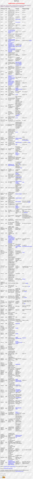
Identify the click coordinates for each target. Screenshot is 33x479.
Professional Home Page (8, 468)
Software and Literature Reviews (10, 466)
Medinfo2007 (17, 364)
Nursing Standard (17, 19)
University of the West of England (18, 62)
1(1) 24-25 (24, 337)
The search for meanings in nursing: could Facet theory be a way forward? (11, 31)
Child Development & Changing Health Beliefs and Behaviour (11, 50)
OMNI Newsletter (18, 142)
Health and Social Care (18, 64)
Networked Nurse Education (11, 125)
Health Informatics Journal (17, 153)
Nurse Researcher (17, 412)
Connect (25, 291)
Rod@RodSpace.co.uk (19, 471)
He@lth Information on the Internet (18, 89)
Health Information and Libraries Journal (18, 380)
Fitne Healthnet (18, 201)
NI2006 (16, 328)
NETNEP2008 (18, 397)
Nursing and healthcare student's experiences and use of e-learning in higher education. (11, 462)
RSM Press (26, 212)
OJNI (23, 182)
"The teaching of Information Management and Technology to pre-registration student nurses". (11, 45)
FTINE (29, 202)
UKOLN (23, 279)
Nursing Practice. (17, 22)
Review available (17, 115)
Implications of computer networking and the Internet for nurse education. (11, 77)
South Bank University (18, 46)
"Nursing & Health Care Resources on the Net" (11, 40)
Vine (29, 286)
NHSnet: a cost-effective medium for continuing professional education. (11, 82)
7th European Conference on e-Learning (18, 390)
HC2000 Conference (17, 174)
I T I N (16, 94)
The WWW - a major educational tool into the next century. (11, 68)
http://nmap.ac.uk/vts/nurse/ (27, 246)
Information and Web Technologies (11, 165)
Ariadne (26, 283)
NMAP (30, 40)
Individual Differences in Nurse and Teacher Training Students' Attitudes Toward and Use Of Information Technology (11, 239)
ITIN (16, 144)
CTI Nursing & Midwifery (18, 50)
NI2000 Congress (18, 177)
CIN (24, 303)
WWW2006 (17, 323)
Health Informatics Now (18, 338)
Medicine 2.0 (17, 384)
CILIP (23, 252)
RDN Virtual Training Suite (18, 246)
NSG (19, 163)
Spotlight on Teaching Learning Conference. (18, 71)
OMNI (29, 142)
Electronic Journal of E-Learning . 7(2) (18, 436)
